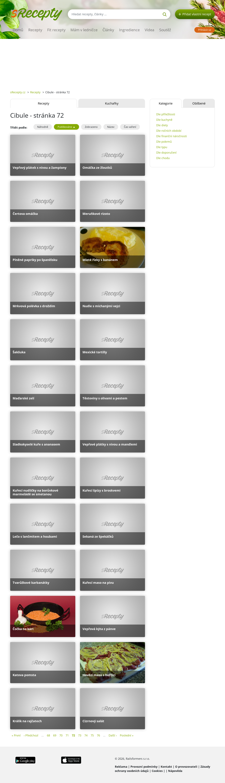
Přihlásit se (204, 30)
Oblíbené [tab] (198, 103)
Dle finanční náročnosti (171, 136)
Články (108, 29)
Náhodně (42, 127)
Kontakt (166, 766)
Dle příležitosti (165, 114)
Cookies (157, 771)
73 (79, 735)
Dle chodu (163, 158)
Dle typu (161, 147)
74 (86, 735)
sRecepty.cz (17, 92)
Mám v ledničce (84, 29)
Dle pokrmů (164, 141)
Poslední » (126, 735)
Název (110, 127)
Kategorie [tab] (165, 103)
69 (54, 735)
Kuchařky (111, 103)
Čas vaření (130, 127)
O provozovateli (186, 766)
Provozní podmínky (144, 766)
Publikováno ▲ (66, 127)
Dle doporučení (166, 152)
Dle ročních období (168, 131)
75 (92, 735)
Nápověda (175, 771)
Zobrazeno (91, 127)
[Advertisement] (112, 62)
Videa (149, 29)
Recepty (35, 29)
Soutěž (165, 29)
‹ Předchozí (31, 735)
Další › (113, 735)
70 (60, 735)
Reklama (121, 766)
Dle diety (162, 125)
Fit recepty (56, 29)
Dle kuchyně (164, 120)
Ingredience (129, 29)
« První (16, 735)
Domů (18, 29)
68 (48, 735)
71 (67, 735)
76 (98, 735)
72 (73, 735)
